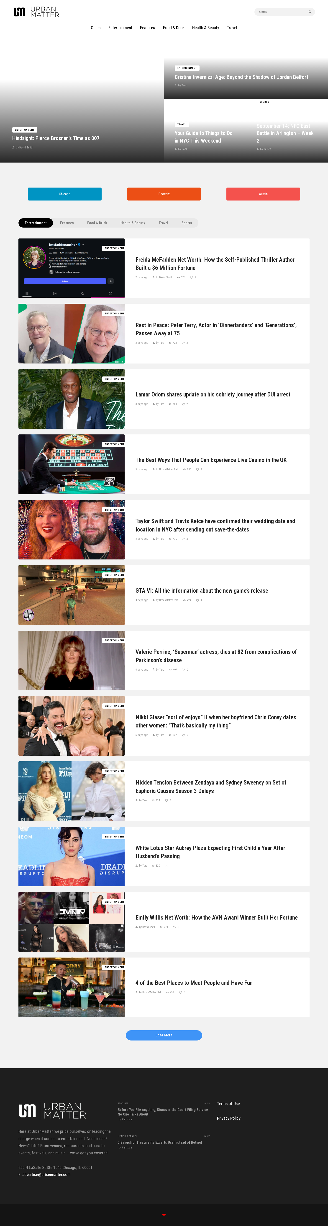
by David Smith (24, 147)
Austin (263, 194)
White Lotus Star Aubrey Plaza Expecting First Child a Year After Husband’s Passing (210, 852)
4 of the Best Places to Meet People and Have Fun (194, 982)
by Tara (182, 85)
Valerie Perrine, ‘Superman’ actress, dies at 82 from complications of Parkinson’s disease (216, 655)
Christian (127, 1119)
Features (67, 223)
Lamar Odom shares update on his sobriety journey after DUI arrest (213, 394)
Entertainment (24, 130)
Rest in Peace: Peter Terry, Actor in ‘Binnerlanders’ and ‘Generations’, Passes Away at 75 (216, 329)
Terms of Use (228, 1103)
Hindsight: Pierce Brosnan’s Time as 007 (56, 138)
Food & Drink (97, 223)
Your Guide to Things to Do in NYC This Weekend (204, 137)
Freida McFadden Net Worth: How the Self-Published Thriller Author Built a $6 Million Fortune (215, 263)
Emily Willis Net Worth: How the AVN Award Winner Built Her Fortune (217, 917)
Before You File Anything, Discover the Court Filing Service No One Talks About (163, 1112)
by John (182, 149)
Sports (264, 102)
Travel (181, 124)
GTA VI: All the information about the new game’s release (202, 590)
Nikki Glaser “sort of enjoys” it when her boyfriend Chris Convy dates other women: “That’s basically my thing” (216, 721)
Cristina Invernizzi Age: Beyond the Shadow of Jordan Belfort (241, 77)
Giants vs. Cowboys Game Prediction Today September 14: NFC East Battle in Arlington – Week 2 (285, 126)
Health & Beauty (132, 223)
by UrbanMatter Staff (167, 469)
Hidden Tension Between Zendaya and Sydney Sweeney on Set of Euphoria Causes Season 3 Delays (211, 786)
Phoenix (164, 194)
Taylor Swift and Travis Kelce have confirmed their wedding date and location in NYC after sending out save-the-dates (215, 525)
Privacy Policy (229, 1118)
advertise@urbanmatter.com (46, 1174)
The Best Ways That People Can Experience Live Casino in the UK (211, 459)
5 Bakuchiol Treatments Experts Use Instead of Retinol (160, 1142)
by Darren (265, 149)
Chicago (64, 194)
